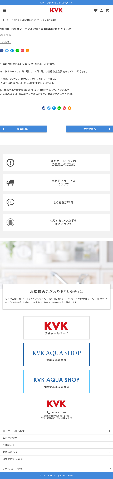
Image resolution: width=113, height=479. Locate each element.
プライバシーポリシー (14, 468)
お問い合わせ (10, 452)
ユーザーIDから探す (14, 431)
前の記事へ (23, 129)
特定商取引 (13, 459)
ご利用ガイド (9, 445)
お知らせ (5, 41)
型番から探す (10, 438)
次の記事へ (89, 129)
